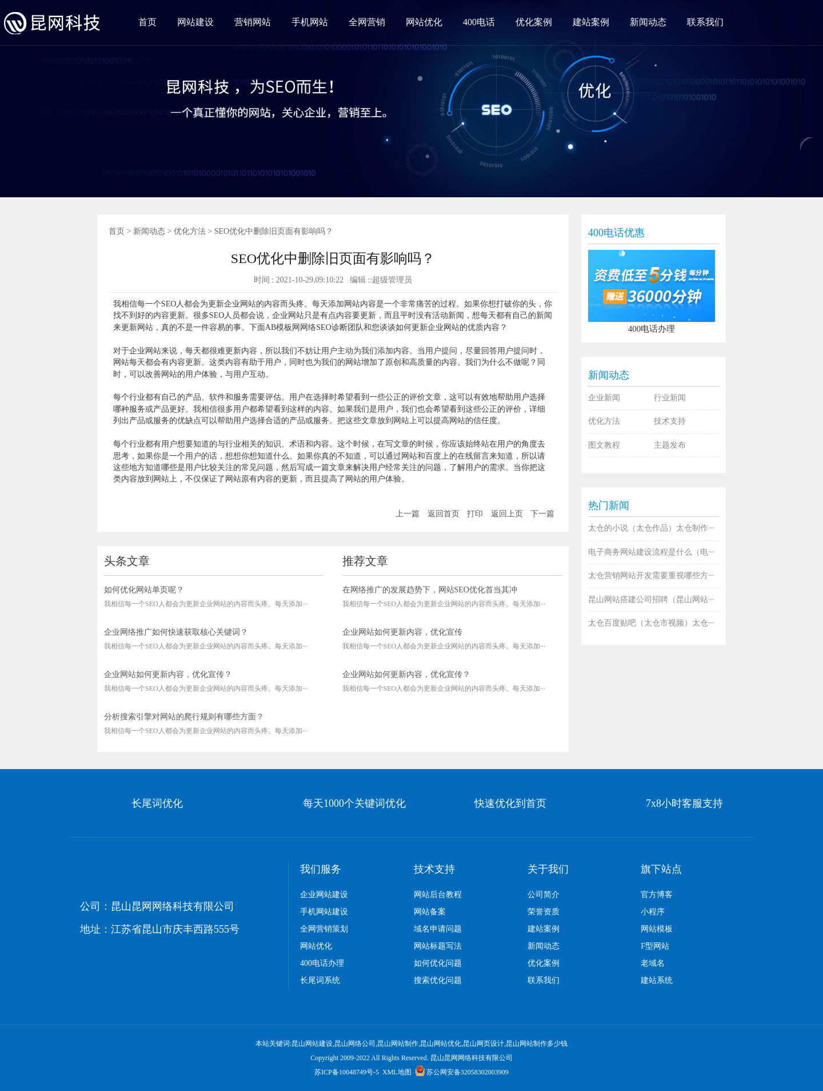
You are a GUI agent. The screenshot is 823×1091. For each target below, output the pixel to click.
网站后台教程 (438, 894)
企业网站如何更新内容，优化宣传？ (168, 674)
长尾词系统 (320, 980)
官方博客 (657, 894)
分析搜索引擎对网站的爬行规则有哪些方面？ (184, 716)
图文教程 (604, 445)
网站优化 (424, 22)
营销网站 (252, 22)
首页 (147, 22)
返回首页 (444, 513)
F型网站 (655, 946)
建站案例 (591, 22)
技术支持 (670, 421)
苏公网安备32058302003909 (462, 1072)
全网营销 (367, 22)
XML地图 (397, 1072)
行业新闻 (670, 397)
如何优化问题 (438, 963)
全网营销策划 (324, 929)
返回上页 (507, 513)
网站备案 (430, 911)
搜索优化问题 (438, 980)
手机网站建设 (324, 911)
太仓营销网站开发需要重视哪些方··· (651, 575)
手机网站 (309, 22)
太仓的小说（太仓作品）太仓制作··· (651, 528)
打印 (475, 513)
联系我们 (705, 22)
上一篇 (407, 513)
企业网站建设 (324, 894)
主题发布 (670, 445)
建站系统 (657, 980)
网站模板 (657, 929)
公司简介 (544, 894)
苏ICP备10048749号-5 (346, 1072)
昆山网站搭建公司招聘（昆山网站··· (651, 599)
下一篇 (542, 513)
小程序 (653, 911)
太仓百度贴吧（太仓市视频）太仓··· (651, 623)
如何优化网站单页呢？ (144, 590)
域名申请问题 (438, 929)
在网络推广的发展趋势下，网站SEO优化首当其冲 (429, 590)
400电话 (479, 22)
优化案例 (534, 22)
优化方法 (190, 231)
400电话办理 (322, 963)
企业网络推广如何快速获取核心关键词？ (176, 632)
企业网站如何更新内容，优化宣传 (402, 632)
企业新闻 (604, 397)
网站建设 (195, 22)
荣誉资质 (544, 911)
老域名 (653, 963)
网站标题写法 (438, 946)
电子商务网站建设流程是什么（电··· (651, 552)
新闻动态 (648, 22)
